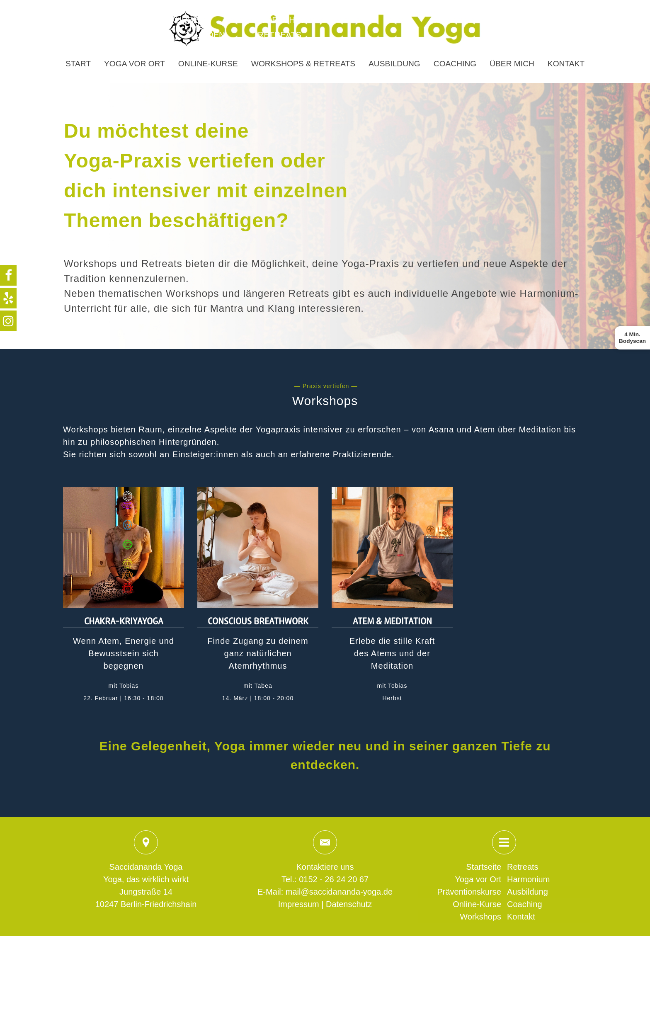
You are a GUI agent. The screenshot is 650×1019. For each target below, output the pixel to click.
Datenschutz (349, 904)
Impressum (298, 904)
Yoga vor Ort (134, 64)
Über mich (512, 64)
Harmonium (528, 879)
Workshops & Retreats (303, 64)
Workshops (480, 916)
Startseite (483, 866)
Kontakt (566, 64)
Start (78, 64)
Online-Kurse (208, 64)
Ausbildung (394, 64)
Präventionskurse (469, 891)
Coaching (455, 64)
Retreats (522, 866)
